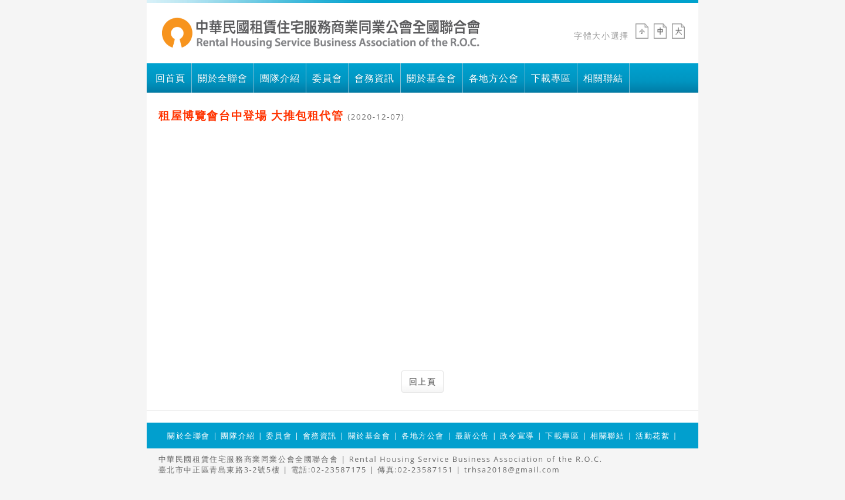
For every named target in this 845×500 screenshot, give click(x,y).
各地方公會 (494, 78)
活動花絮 (653, 435)
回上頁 (423, 381)
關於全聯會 (223, 78)
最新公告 (472, 435)
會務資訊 (374, 78)
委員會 (327, 78)
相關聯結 (603, 78)
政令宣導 (517, 435)
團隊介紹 (280, 78)
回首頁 (170, 78)
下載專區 (551, 78)
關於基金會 (432, 78)
